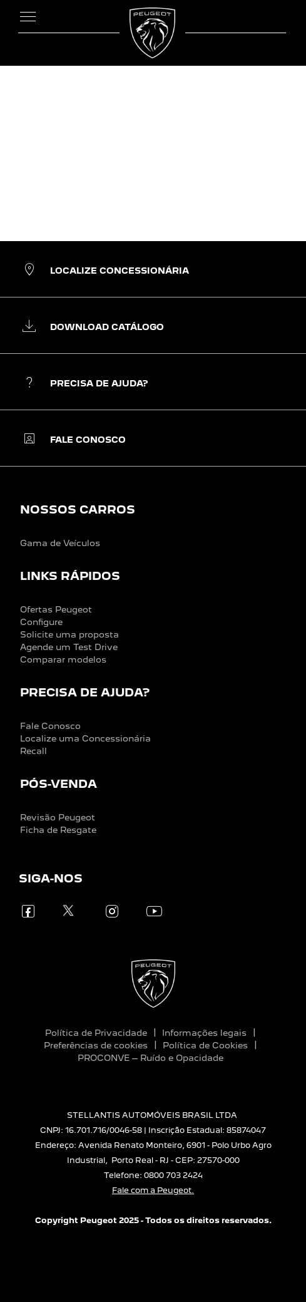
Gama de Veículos (60, 543)
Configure (41, 622)
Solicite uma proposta (69, 634)
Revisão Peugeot (57, 817)
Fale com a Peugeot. (153, 1190)
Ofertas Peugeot (56, 609)
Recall (33, 751)
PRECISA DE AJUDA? (85, 692)
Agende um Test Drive (69, 647)
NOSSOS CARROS (77, 509)
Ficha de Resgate (58, 830)
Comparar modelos (63, 659)
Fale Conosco (50, 726)
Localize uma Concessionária (85, 738)
